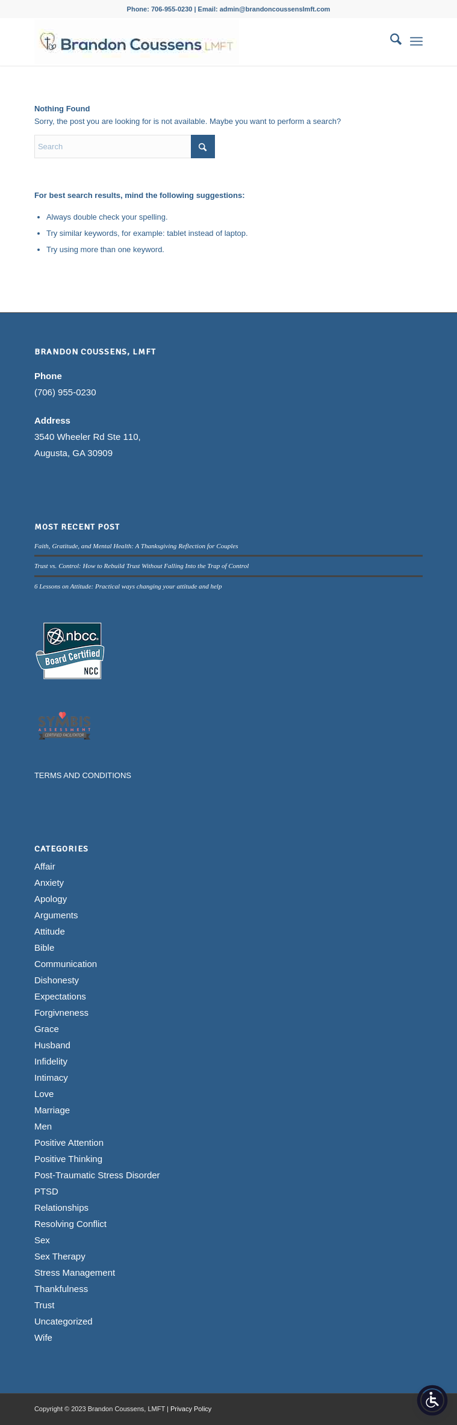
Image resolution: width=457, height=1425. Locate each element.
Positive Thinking (68, 1159)
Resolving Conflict (70, 1224)
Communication (65, 964)
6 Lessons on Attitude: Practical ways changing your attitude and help (128, 586)
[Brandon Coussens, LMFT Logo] (189, 41)
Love (44, 1094)
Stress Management (74, 1272)
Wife (43, 1337)
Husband (52, 1045)
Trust (44, 1305)
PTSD (46, 1191)
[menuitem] (390, 41)
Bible (44, 947)
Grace (46, 1029)
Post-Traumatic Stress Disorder (97, 1175)
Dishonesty (56, 980)
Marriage (52, 1110)
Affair (44, 866)
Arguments (56, 915)
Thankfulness (61, 1289)
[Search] (390, 41)
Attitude (49, 931)
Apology (50, 899)
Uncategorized (63, 1321)
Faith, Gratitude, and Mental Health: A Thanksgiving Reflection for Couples (136, 545)
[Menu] (416, 41)
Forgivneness (61, 1012)
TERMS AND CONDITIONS (82, 775)
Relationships (61, 1207)
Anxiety (49, 882)
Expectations (60, 996)
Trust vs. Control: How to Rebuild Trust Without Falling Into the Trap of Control (141, 565)
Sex (42, 1240)
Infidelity (50, 1061)
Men (43, 1126)
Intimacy (51, 1077)
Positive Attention (69, 1142)
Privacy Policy (190, 1408)
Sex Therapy (59, 1256)
